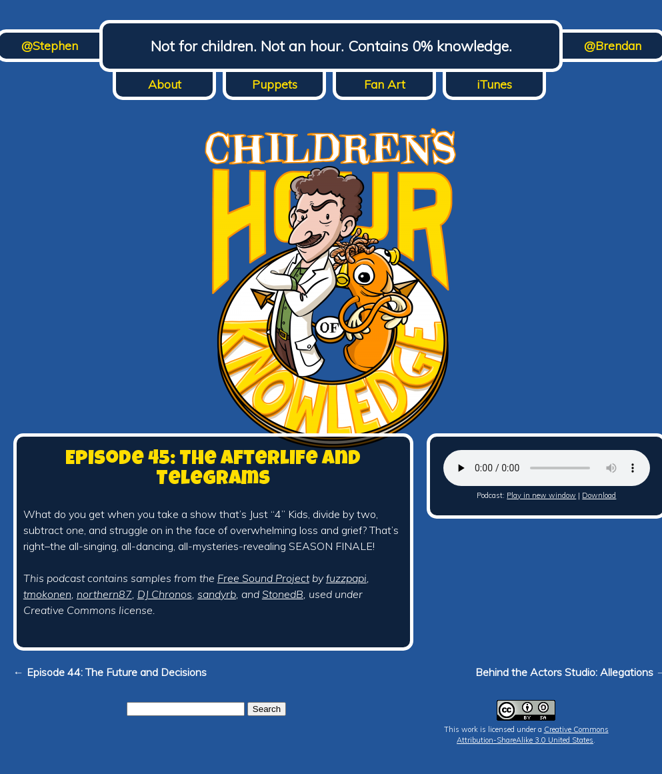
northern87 (104, 594)
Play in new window (541, 495)
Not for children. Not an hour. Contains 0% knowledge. (331, 46)
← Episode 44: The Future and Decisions (110, 672)
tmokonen (47, 594)
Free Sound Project (263, 578)
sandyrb (216, 594)
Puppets (274, 84)
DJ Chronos (164, 594)
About (164, 84)
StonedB (282, 594)
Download (599, 495)
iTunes (494, 84)
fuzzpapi (346, 578)
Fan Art (384, 84)
